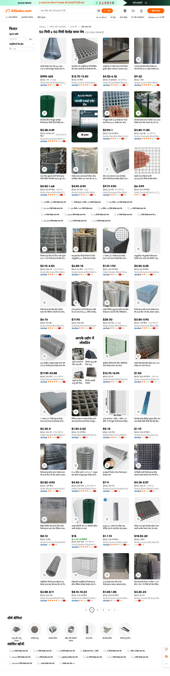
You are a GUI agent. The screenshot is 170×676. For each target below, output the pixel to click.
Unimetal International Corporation (85, 325)
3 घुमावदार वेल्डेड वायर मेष (68, 657)
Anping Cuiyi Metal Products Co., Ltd (85, 598)
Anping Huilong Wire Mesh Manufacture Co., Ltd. (85, 192)
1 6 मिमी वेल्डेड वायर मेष (137, 208)
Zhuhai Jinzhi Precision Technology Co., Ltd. (147, 435)
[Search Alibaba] (68, 10)
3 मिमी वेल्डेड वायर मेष (44, 657)
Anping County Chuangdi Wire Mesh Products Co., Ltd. (53, 542)
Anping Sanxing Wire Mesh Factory (85, 272)
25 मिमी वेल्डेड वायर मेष (77, 221)
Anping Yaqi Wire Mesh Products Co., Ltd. (116, 136)
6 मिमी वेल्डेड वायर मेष (139, 657)
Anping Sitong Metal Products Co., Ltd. (147, 488)
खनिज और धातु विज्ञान (58, 27)
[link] (166, 649)
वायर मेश (73, 27)
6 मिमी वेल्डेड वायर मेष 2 (146, 215)
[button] (98, 10)
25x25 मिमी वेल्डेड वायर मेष (74, 215)
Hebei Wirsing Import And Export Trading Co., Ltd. (53, 488)
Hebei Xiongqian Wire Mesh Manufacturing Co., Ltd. (116, 192)
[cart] (133, 11)
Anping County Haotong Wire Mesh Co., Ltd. (116, 542)
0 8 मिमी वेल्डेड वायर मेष (101, 221)
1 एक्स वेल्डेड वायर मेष (45, 663)
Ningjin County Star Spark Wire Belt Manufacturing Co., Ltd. (147, 542)
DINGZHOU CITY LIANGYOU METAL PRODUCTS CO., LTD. (116, 435)
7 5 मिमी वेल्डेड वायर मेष (42, 651)
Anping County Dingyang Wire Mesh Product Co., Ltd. (147, 598)
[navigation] (21, 319)
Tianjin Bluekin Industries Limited (85, 544)
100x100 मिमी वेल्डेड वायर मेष (20, 663)
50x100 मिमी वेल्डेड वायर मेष (52, 221)
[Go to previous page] (86, 609)
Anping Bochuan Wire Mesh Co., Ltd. (53, 272)
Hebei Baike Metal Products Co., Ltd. (85, 435)
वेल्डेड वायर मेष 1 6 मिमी (89, 651)
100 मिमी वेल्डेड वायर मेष (92, 657)
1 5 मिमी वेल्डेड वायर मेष (50, 215)
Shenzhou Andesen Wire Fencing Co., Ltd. (53, 138)
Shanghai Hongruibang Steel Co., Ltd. (53, 82)
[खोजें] (107, 10)
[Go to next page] (114, 609)
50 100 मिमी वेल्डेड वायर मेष (51, 208)
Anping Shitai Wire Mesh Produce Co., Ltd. (53, 325)
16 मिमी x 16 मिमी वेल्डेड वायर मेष (110, 208)
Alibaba (42, 27)
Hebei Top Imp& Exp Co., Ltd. (146, 192)
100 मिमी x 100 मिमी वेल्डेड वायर (80, 208)
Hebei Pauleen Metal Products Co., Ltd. (116, 272)
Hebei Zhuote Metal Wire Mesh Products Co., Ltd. (116, 82)
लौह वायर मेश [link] (86, 27)
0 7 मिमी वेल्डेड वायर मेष (116, 657)
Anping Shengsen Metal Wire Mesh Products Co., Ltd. (147, 325)
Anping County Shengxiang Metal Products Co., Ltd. (85, 82)
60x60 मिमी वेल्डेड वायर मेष (19, 657)
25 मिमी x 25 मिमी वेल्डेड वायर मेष (53, 202)
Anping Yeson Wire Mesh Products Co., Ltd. (53, 192)
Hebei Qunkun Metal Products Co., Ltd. (53, 379)
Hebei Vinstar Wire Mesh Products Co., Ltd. (116, 325)
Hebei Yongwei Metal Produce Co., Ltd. (85, 488)
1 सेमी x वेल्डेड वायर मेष (136, 651)
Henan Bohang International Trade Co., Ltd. (147, 272)
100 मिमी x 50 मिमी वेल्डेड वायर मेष (119, 202)
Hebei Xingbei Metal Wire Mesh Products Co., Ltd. (116, 379)
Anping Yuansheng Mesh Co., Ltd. (147, 379)
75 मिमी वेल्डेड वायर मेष (113, 651)
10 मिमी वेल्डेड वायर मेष (123, 215)
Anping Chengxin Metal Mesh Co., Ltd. (147, 136)
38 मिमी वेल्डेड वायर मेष (66, 651)
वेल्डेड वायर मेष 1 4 (67, 663)
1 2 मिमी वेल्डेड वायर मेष (100, 215)
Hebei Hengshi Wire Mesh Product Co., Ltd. (53, 435)
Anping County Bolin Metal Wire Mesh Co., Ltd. (147, 82)
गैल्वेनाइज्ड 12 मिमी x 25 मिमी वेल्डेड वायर (86, 202)
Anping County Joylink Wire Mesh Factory (116, 598)
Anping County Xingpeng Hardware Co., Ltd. (116, 488)
